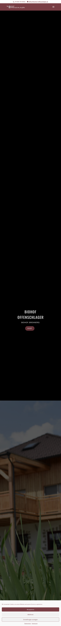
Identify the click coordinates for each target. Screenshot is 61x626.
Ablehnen (30, 614)
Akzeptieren (30, 609)
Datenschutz (27, 623)
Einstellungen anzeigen (30, 619)
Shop (29, 328)
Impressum (34, 623)
